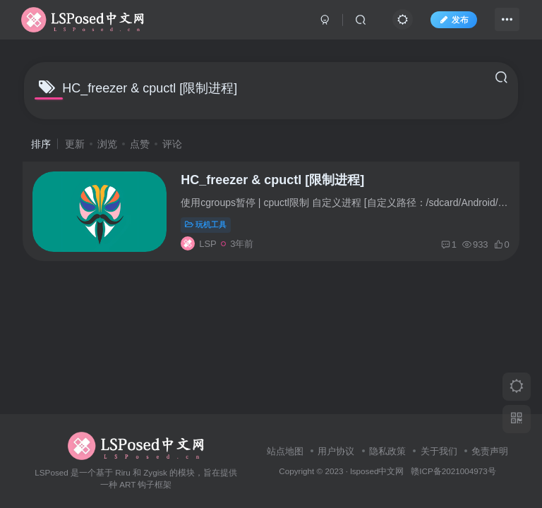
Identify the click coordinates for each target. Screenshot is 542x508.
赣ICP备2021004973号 (453, 471)
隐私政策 (387, 451)
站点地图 (285, 451)
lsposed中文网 (377, 471)
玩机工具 (211, 228)
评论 (172, 144)
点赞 (140, 144)
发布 (447, 23)
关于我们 (439, 451)
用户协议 (336, 451)
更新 (75, 144)
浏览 (107, 144)
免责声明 (489, 451)
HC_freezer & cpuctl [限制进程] (278, 184)
